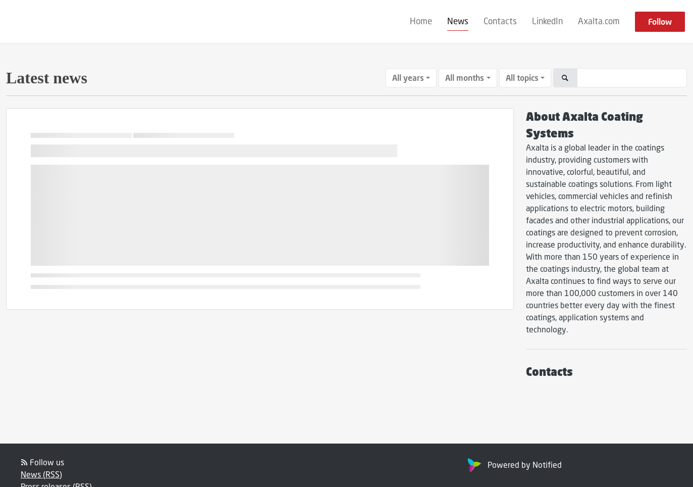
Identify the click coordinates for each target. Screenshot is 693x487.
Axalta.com (599, 21)
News (457, 21)
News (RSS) (41, 474)
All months (464, 77)
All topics (522, 77)
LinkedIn (547, 21)
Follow (660, 21)
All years (408, 77)
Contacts (500, 21)
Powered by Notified (513, 464)
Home (421, 21)
